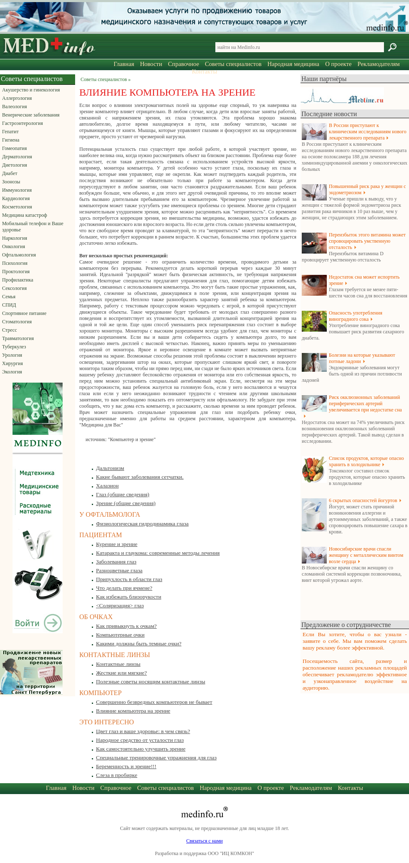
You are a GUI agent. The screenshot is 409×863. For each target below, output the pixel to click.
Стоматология (17, 322)
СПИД (9, 305)
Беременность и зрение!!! (126, 766)
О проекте (338, 64)
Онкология (13, 246)
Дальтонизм (110, 468)
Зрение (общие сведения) (126, 503)
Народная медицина (293, 64)
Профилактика (17, 280)
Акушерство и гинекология (31, 90)
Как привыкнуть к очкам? (126, 626)
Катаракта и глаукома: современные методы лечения (158, 553)
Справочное (183, 64)
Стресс (9, 330)
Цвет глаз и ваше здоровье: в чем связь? (143, 731)
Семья (8, 297)
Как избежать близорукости (128, 597)
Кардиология (16, 198)
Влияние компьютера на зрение (133, 711)
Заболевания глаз (116, 561)
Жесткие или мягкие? (121, 673)
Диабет (9, 173)
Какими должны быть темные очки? (139, 643)
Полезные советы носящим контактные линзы (150, 681)
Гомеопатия (14, 148)
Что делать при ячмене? (124, 588)
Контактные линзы (118, 664)
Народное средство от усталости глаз (140, 740)
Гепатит (10, 132)
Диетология (14, 165)
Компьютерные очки (120, 635)
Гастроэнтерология (22, 123)
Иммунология (17, 190)
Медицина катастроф (24, 215)
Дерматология (17, 157)
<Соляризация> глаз (120, 605)
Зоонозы (11, 182)
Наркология (14, 238)
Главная (124, 64)
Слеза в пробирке (116, 775)
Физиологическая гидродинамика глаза (142, 523)
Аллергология (17, 98)
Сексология (14, 288)
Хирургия (12, 363)
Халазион (107, 485)
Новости (151, 64)
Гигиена (10, 140)
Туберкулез (14, 347)
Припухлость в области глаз (129, 579)
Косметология (17, 207)
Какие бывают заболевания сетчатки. (140, 477)
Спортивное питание (24, 313)
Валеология (14, 106)
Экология (12, 372)
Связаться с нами (204, 841)
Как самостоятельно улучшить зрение (140, 749)
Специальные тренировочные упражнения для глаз (156, 757)
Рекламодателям (378, 64)
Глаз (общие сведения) (122, 494)
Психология (15, 263)
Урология (12, 355)
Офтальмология (19, 255)
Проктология (16, 271)
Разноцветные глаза (119, 570)
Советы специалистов (233, 64)
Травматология (18, 338)
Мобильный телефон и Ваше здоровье (32, 227)
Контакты (204, 71)
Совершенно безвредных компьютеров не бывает (154, 702)
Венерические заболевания (31, 115)
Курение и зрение (116, 544)
